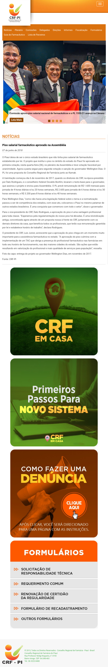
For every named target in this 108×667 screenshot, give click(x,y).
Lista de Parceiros (36, 34)
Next (102, 82)
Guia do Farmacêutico (14, 34)
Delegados (45, 30)
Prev (7, 82)
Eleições (57, 30)
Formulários (96, 30)
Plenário (19, 30)
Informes (68, 30)
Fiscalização (82, 30)
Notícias (8, 30)
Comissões (31, 30)
